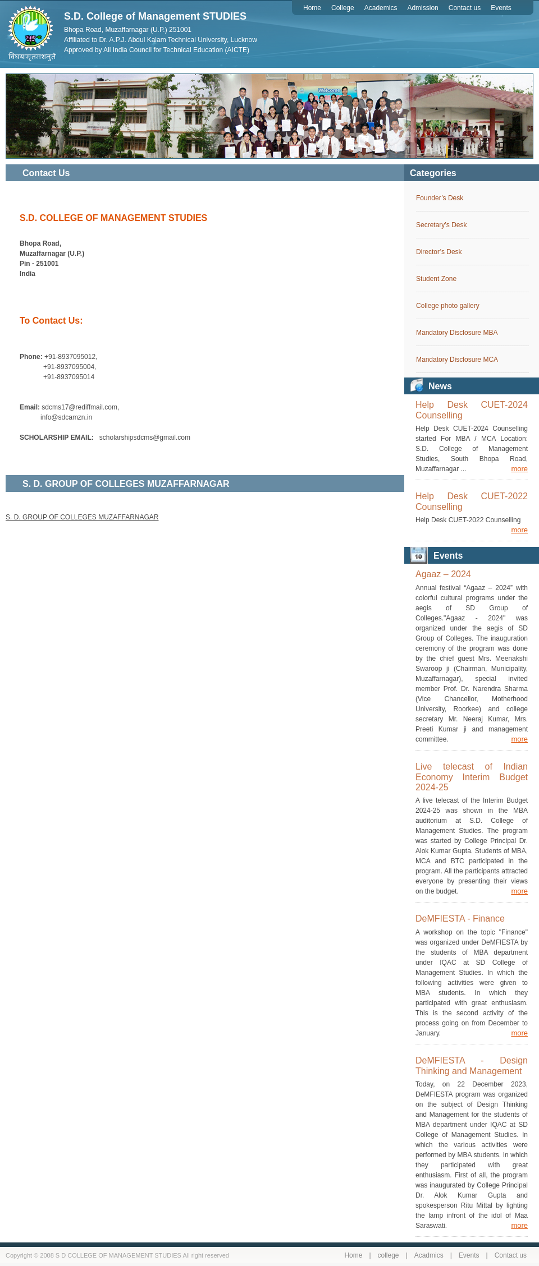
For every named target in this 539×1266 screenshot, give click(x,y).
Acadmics (429, 1255)
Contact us (465, 8)
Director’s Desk (439, 252)
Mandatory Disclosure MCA (457, 359)
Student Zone (436, 279)
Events (501, 8)
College (342, 8)
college (388, 1255)
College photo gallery (447, 306)
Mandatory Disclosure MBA (456, 333)
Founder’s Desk (439, 198)
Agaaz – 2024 (443, 574)
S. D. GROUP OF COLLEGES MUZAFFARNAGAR (82, 517)
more (519, 468)
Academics (381, 8)
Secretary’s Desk (441, 225)
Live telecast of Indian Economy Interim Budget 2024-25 (471, 777)
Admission (422, 8)
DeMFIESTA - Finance (460, 918)
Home (312, 8)
